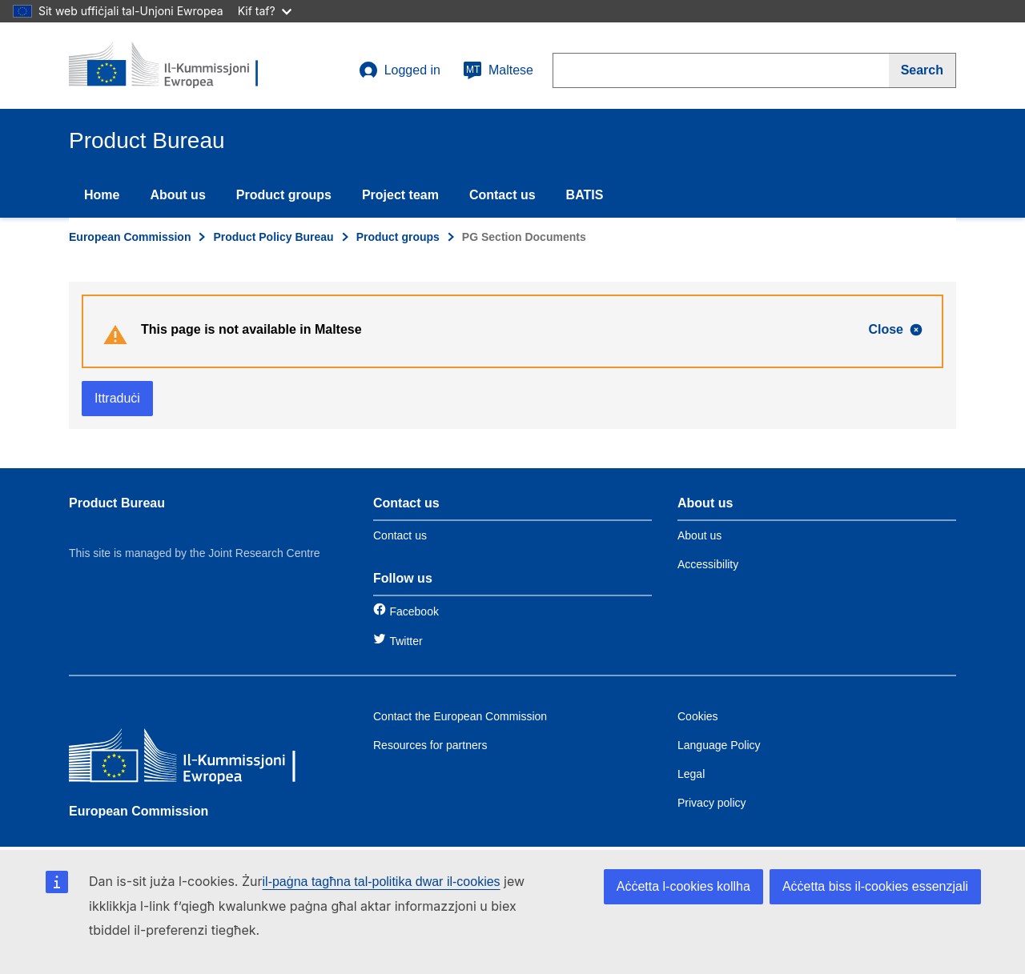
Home (101, 195)
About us (177, 195)
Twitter (405, 641)
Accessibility (707, 564)
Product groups (284, 195)
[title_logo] (166, 66)
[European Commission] (185, 758)
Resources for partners (430, 745)
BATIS (585, 195)
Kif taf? (264, 11)
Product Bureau (117, 503)
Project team (400, 195)
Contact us (502, 195)
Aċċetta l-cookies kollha (683, 886)
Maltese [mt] (498, 70)
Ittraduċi (117, 398)
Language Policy (719, 745)
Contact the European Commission (460, 716)
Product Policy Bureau (273, 236)
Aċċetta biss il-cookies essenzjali (875, 886)
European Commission (130, 236)
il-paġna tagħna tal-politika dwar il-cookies (381, 881)
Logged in (399, 70)
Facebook (413, 611)
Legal (691, 774)
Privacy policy (711, 802)
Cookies (697, 716)
